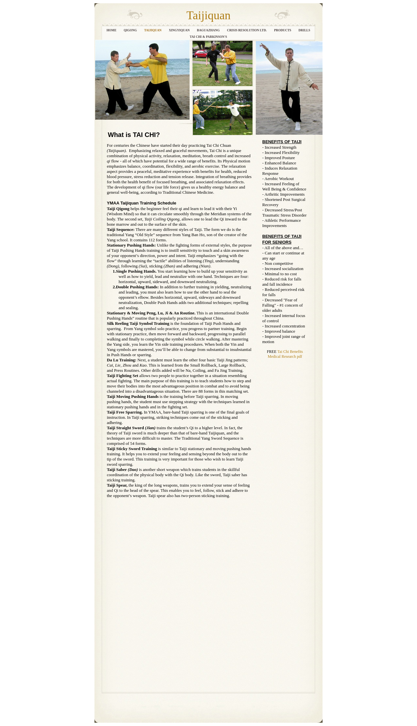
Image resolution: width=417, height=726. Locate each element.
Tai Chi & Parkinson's (208, 36)
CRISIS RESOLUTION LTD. (247, 30)
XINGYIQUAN (179, 30)
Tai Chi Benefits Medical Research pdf (285, 354)
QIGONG (131, 30)
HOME (112, 30)
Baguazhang (209, 30)
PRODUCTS (283, 30)
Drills (304, 30)
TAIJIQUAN (153, 30)
